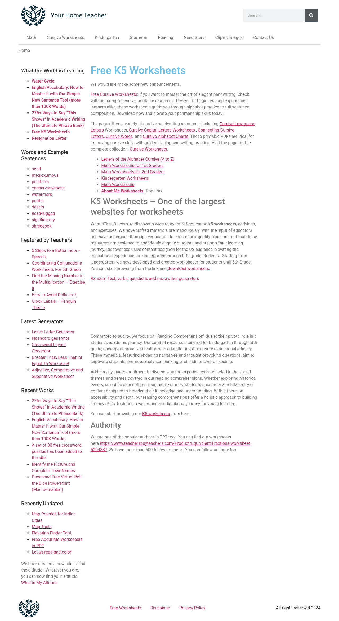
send (36, 168)
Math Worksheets (117, 184)
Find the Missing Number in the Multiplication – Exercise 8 (58, 282)
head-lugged (43, 213)
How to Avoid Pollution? (54, 294)
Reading (165, 37)
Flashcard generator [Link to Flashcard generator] (50, 338)
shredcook (42, 226)
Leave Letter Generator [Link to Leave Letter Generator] (53, 331)
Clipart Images (229, 37)
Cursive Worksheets (65, 37)
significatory (43, 219)
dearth (38, 207)
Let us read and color (51, 552)
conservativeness (48, 188)
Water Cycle (43, 81)
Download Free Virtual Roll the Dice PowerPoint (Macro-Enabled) (56, 483)
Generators (194, 37)
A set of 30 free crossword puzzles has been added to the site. (57, 451)
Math (31, 37)
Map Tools (41, 526)
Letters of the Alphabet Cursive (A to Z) (137, 159)
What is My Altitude (39, 582)
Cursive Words (119, 136)
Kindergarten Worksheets (125, 178)
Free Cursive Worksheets (114, 94)
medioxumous (45, 175)
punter (38, 200)
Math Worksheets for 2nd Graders (133, 171)
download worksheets (188, 268)
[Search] (311, 15)
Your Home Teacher (78, 15)
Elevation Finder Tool (51, 533)
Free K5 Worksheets (51, 131)
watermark (42, 194)
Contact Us (263, 37)
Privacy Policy (192, 607)
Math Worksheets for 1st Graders (132, 165)
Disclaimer (160, 607)
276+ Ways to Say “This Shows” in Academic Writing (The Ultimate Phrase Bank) (58, 119)
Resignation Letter (49, 138)
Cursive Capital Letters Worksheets (162, 130)
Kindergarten (107, 37)
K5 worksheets (156, 413)
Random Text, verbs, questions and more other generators (145, 278)
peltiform (40, 181)
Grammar (138, 37)
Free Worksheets (125, 607)
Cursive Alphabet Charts (165, 136)
